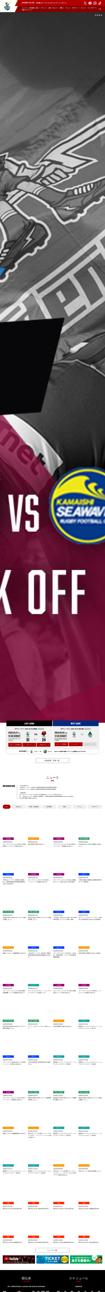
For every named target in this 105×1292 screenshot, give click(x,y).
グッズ (82, 8)
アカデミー (75, 8)
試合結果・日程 (33, 8)
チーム (67, 8)
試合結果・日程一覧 (52, 760)
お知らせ (18, 806)
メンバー (29, 744)
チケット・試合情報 (15, 744)
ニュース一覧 (52, 1250)
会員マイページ (26, 10)
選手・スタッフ (53, 8)
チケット (43, 8)
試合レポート (43, 744)
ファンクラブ (91, 8)
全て (6, 806)
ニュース (24, 8)
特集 (61, 8)
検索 (100, 9)
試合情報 (49, 806)
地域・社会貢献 (33, 806)
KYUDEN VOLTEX (7, 6)
